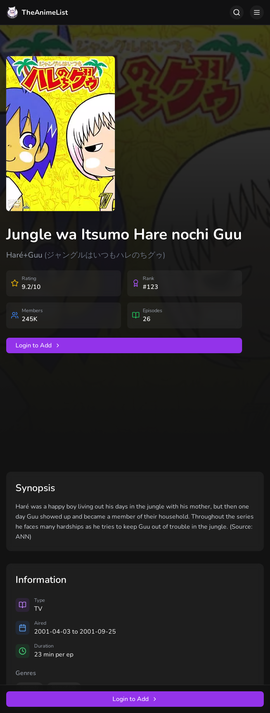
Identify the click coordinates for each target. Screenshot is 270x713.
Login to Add (38, 345)
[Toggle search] (237, 12)
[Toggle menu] (257, 12)
